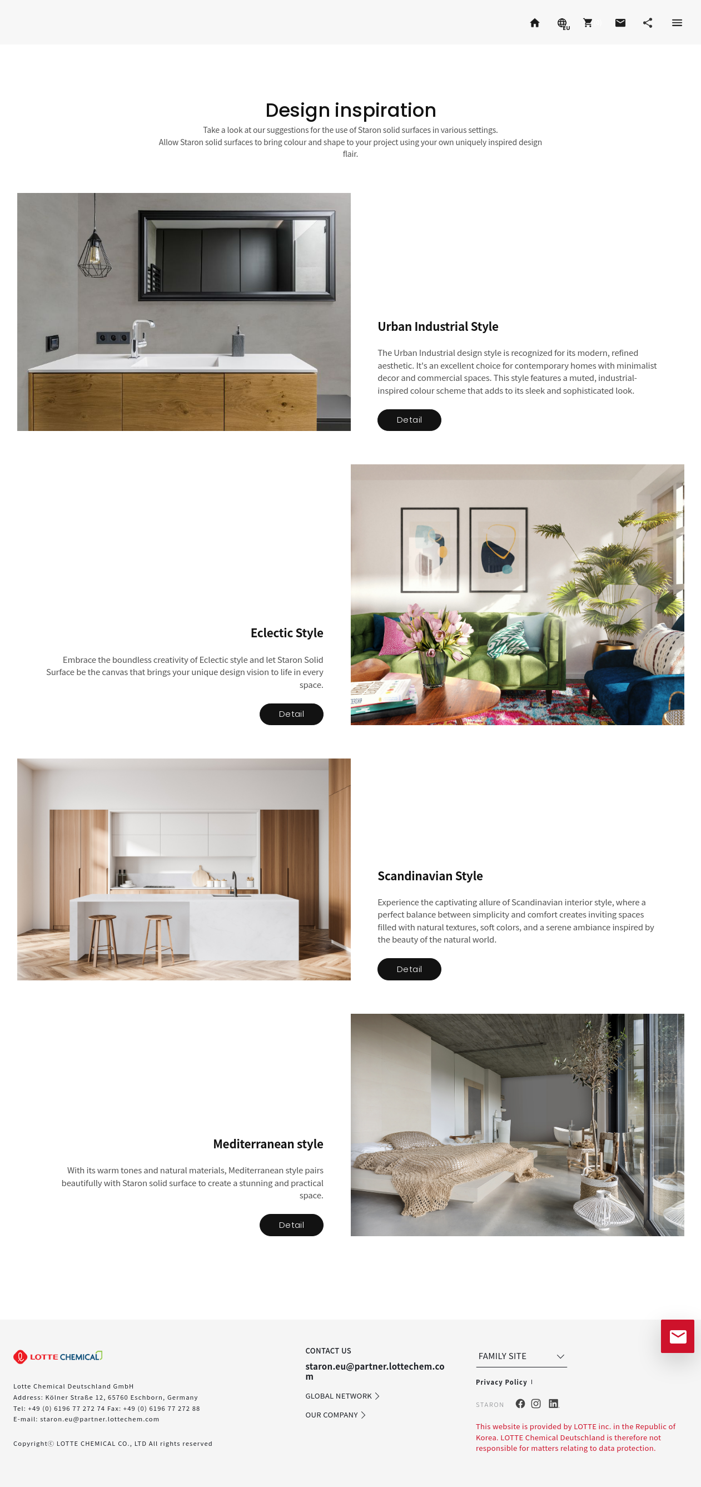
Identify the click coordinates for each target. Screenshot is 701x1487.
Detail (409, 419)
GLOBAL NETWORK (343, 1396)
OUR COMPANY (336, 1415)
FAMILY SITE (523, 1355)
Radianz (112, 22)
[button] (591, 22)
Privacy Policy (502, 1381)
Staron (34, 22)
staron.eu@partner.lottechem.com (100, 1418)
